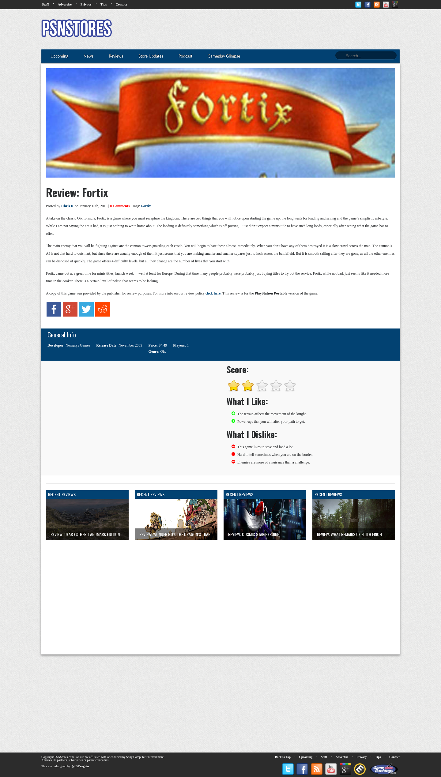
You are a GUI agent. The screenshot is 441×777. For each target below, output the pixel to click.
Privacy (86, 4)
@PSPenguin (80, 766)
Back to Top (283, 757)
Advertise (65, 4)
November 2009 (130, 345)
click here (213, 293)
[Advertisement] (288, 29)
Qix (163, 351)
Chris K (67, 206)
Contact (121, 4)
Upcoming (306, 757)
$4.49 (163, 345)
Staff (45, 4)
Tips (103, 4)
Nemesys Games (78, 345)
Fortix (146, 206)
